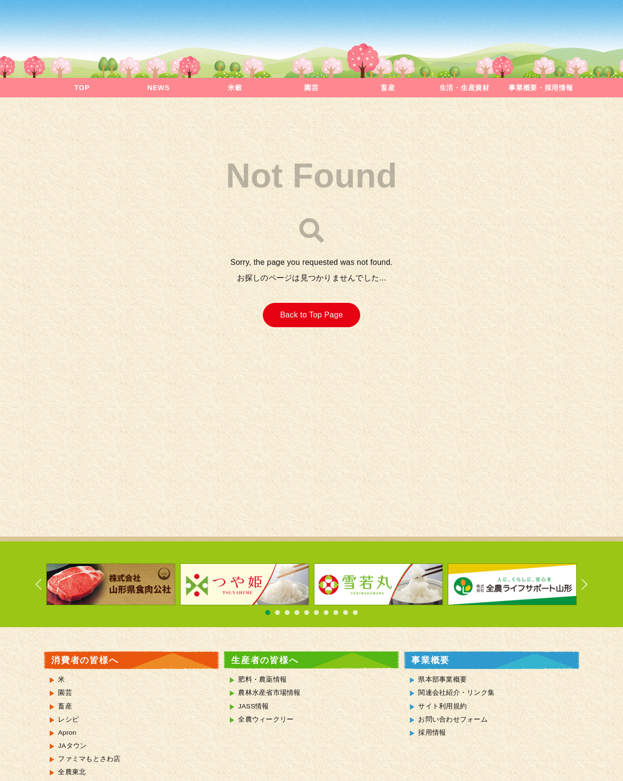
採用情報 (432, 732)
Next (579, 584)
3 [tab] (287, 612)
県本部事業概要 (442, 679)
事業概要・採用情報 (541, 88)
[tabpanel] (110, 584)
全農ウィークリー (265, 719)
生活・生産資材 (465, 88)
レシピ (68, 719)
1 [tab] (267, 612)
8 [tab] (335, 612)
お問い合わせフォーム (453, 719)
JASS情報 (253, 706)
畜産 (388, 88)
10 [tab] (355, 612)
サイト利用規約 (442, 706)
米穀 (235, 88)
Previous (44, 584)
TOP (82, 88)
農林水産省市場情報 (269, 692)
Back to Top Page (311, 315)
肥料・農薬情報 (262, 679)
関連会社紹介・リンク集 (456, 692)
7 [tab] (326, 612)
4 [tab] (296, 612)
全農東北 (72, 772)
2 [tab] (277, 612)
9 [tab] (345, 612)
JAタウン (72, 745)
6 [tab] (316, 612)
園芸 (311, 88)
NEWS (158, 88)
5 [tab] (306, 612)
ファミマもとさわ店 (89, 758)
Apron (67, 732)
